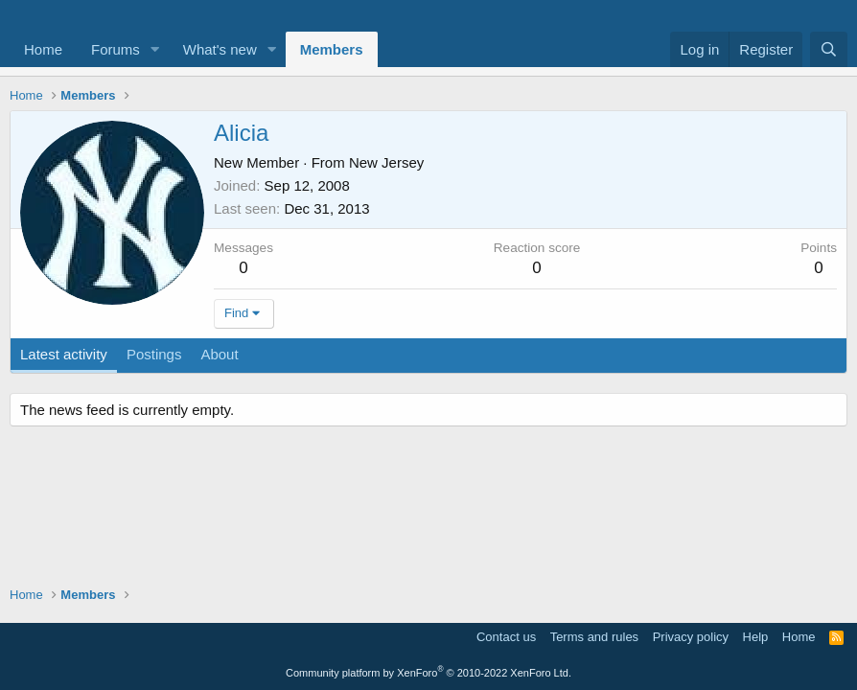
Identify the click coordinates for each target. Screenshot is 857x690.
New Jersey (386, 162)
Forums (115, 49)
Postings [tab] (154, 354)
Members (331, 49)
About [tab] (219, 354)
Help (756, 637)
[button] (155, 49)
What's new (220, 49)
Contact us (506, 637)
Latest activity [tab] (63, 354)
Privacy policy (691, 637)
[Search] (828, 49)
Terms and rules (594, 637)
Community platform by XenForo (428, 672)
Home (43, 49)
